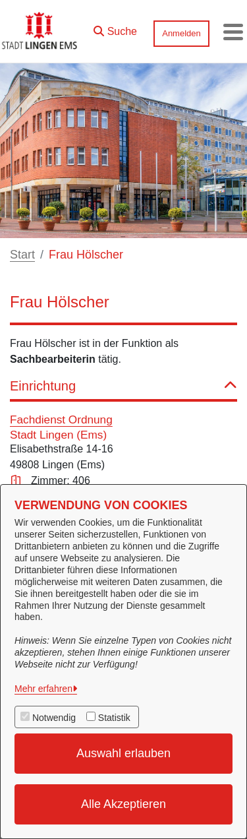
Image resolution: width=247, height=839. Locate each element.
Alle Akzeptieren (123, 804)
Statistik (114, 717)
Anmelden (181, 33)
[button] (115, 28)
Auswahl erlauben (123, 753)
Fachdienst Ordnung (61, 419)
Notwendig (54, 717)
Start (22, 254)
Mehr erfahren (43, 688)
